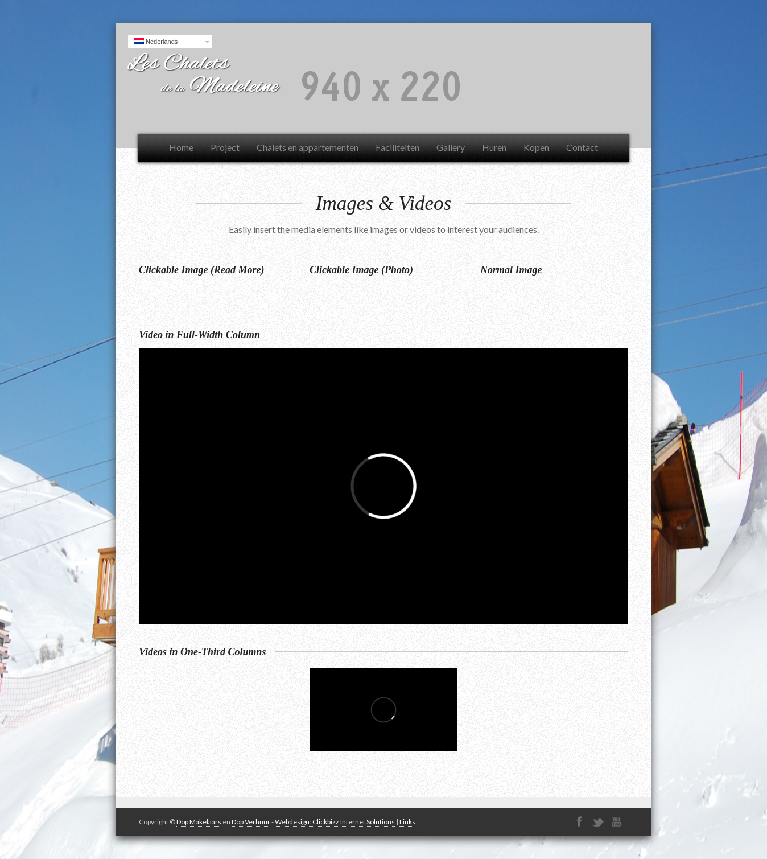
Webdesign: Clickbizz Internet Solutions (335, 821)
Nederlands (156, 41)
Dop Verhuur (251, 821)
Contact (582, 147)
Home (181, 147)
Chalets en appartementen (307, 147)
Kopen (536, 147)
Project (225, 147)
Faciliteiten (397, 147)
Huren (494, 147)
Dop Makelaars (198, 821)
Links (407, 821)
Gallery (450, 147)
